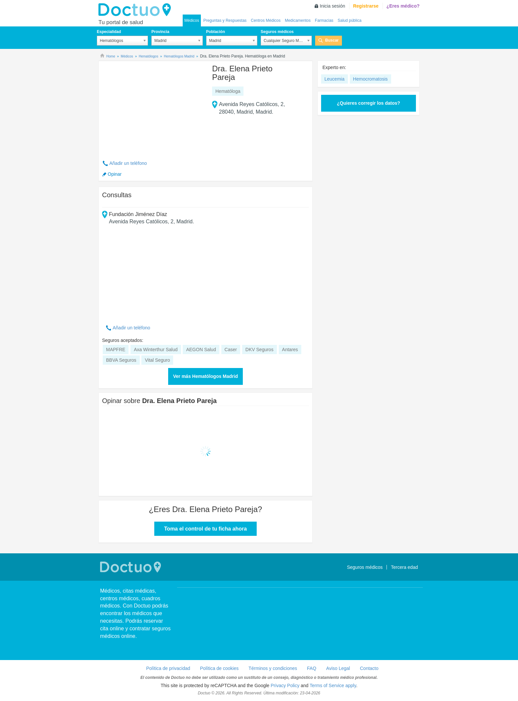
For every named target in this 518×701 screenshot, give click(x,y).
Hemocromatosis (370, 79)
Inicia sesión (332, 6)
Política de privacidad (168, 668)
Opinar (115, 174)
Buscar (332, 40)
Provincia (160, 32)
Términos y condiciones (272, 668)
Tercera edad (404, 567)
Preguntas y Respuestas (225, 20)
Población (215, 32)
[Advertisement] (152, 106)
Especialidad (109, 32)
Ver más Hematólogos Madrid (205, 376)
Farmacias (324, 20)
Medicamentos (298, 20)
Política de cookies (219, 668)
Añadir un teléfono (128, 163)
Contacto (369, 668)
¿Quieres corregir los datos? (368, 103)
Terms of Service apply (333, 685)
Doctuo (136, 10)
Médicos (191, 20)
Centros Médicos (265, 20)
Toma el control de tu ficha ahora (205, 529)
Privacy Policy (285, 685)
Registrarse (366, 6)
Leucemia (334, 79)
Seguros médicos (277, 32)
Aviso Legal (338, 668)
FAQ (311, 668)
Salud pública (349, 20)
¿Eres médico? (403, 6)
